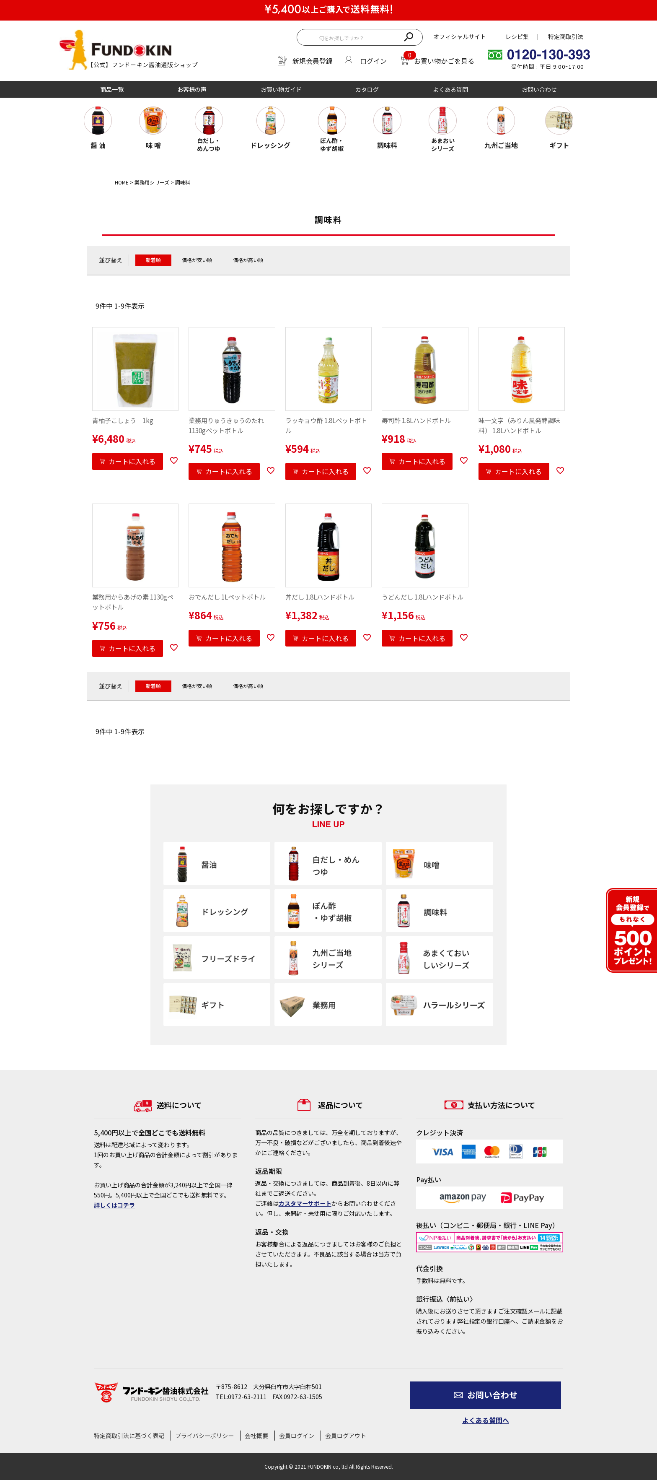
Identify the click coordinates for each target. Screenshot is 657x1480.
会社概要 (256, 1435)
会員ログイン (296, 1435)
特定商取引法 (565, 36)
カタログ (367, 89)
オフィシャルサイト (459, 36)
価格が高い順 (248, 259)
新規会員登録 (312, 61)
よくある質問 (450, 89)
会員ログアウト (345, 1435)
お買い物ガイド (281, 89)
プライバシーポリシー (204, 1435)
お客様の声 (192, 89)
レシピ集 (517, 36)
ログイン (373, 61)
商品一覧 (112, 89)
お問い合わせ (539, 89)
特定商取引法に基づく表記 (129, 1435)
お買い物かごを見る (444, 61)
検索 (408, 36)
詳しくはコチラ (114, 1205)
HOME (122, 182)
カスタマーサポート (305, 1203)
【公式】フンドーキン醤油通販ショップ (142, 64)
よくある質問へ (485, 1420)
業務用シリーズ (152, 182)
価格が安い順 (197, 259)
